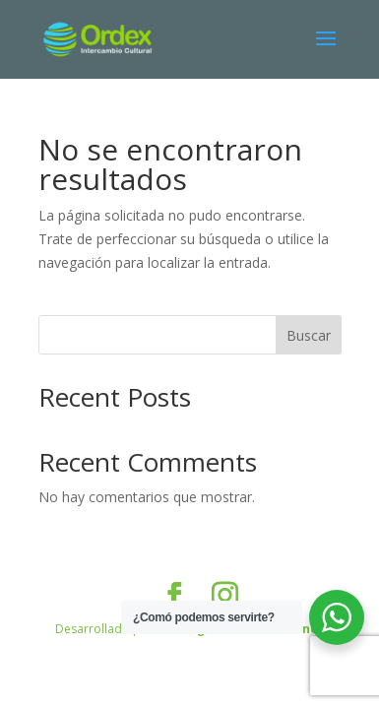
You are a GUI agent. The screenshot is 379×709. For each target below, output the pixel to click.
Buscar (308, 335)
